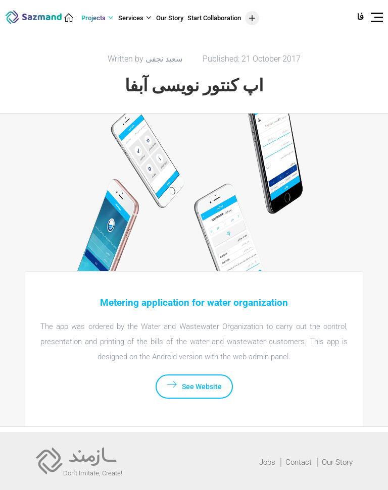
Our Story (337, 462)
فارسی (360, 18)
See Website (194, 385)
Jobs (267, 462)
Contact (298, 462)
